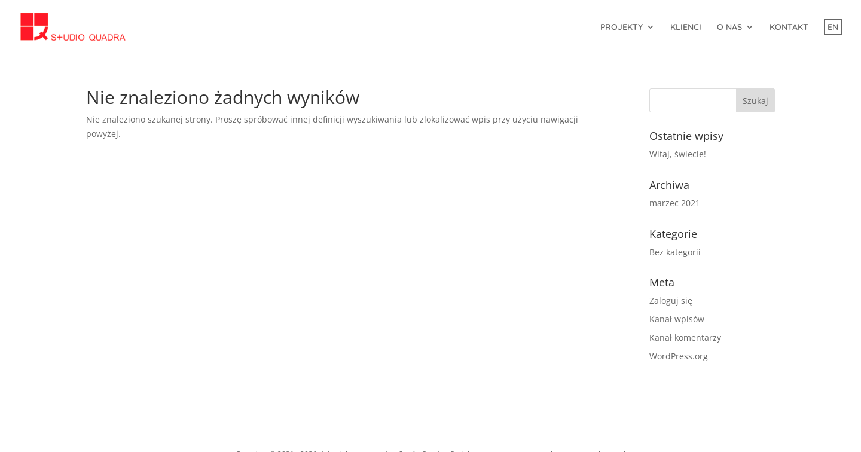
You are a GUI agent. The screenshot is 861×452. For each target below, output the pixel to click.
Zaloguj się (670, 300)
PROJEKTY (621, 27)
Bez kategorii (675, 252)
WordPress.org (678, 356)
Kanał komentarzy (685, 337)
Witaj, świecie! (677, 154)
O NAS (729, 27)
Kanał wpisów (676, 319)
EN (833, 27)
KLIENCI (685, 27)
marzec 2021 (674, 203)
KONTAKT (789, 27)
